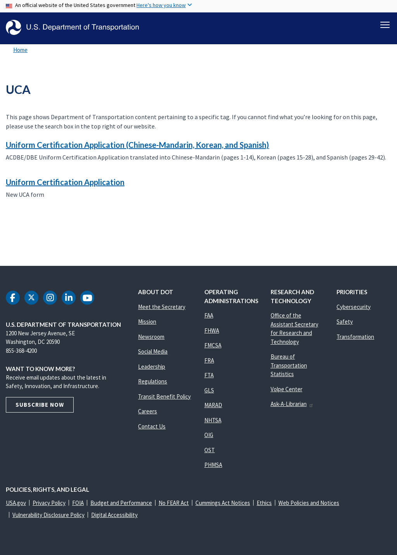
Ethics (264, 502)
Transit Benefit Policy (164, 396)
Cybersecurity (354, 306)
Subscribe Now (40, 404)
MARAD (213, 405)
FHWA (211, 330)
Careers (147, 411)
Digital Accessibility (114, 515)
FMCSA (212, 345)
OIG (208, 435)
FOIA (78, 502)
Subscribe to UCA (4, 233)
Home (20, 50)
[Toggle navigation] (385, 24)
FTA (209, 375)
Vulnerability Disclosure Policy (48, 515)
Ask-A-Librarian (292, 404)
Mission (147, 321)
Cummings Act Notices (222, 502)
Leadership (151, 366)
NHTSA (212, 420)
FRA (209, 360)
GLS (209, 390)
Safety (345, 321)
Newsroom (151, 336)
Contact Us (152, 426)
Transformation (355, 336)
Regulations (152, 381)
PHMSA (213, 464)
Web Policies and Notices (308, 502)
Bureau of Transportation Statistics (289, 365)
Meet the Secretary (161, 306)
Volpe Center (286, 389)
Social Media (152, 351)
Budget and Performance (121, 502)
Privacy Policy (49, 502)
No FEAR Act (174, 502)
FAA (208, 315)
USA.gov (16, 502)
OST (209, 450)
